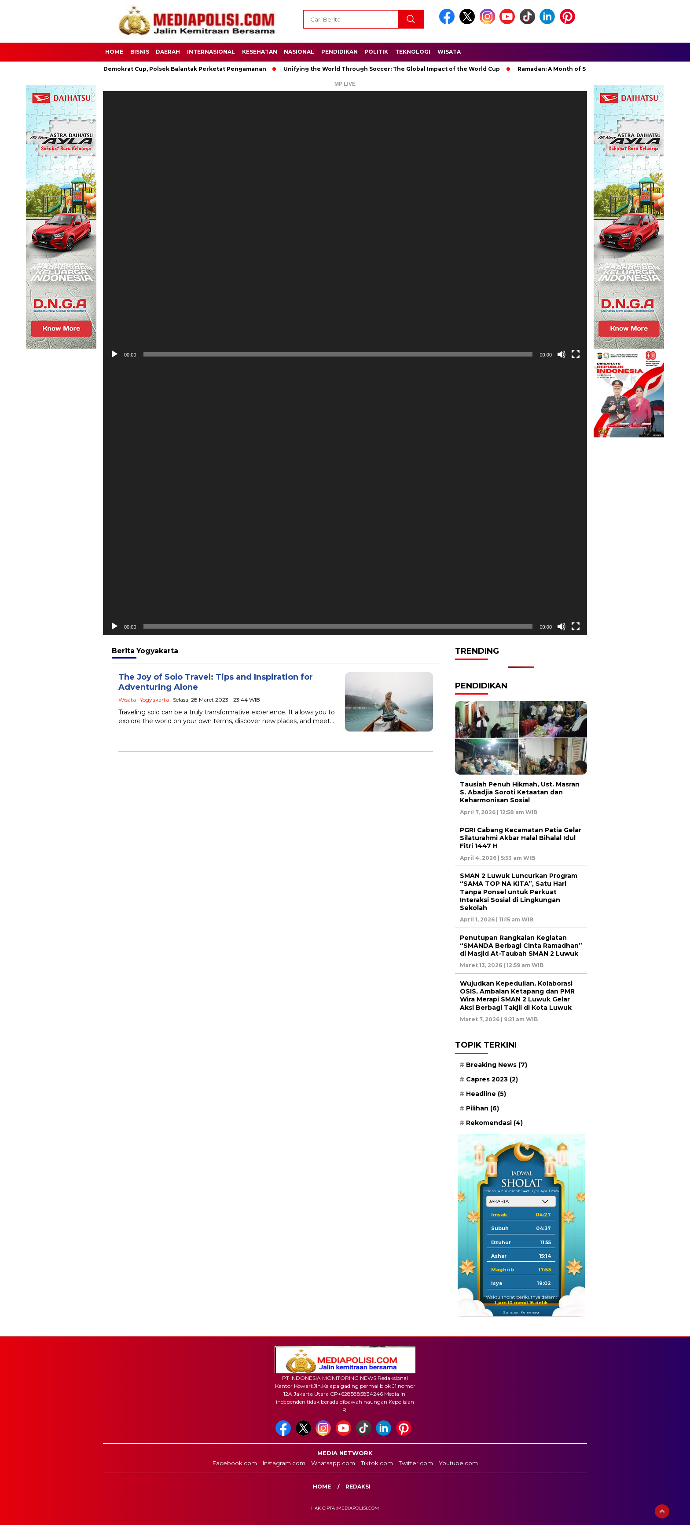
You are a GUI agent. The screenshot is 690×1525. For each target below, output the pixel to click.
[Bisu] (561, 354)
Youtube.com (458, 1463)
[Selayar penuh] (575, 354)
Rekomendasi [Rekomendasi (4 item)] (494, 1123)
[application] (345, 227)
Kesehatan (259, 51)
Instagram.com (284, 1463)
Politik (376, 51)
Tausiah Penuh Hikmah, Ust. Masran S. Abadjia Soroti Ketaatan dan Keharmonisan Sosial (520, 792)
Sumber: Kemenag (521, 1312)
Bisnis (139, 51)
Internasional (211, 51)
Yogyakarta (154, 699)
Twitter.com (416, 1463)
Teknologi (412, 51)
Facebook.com (235, 1463)
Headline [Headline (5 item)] (486, 1094)
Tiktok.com (377, 1463)
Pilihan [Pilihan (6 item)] (482, 1108)
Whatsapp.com (333, 1463)
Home (114, 51)
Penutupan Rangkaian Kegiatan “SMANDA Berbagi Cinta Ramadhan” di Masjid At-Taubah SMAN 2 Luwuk (521, 945)
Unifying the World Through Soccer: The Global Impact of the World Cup (396, 69)
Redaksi (358, 1486)
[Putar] (114, 354)
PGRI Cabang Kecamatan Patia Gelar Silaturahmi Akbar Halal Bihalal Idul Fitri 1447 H (520, 838)
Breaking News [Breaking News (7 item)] (496, 1065)
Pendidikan (339, 51)
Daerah (168, 51)
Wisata (449, 51)
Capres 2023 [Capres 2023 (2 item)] (492, 1079)
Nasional (299, 51)
